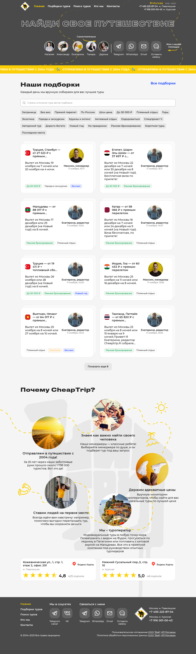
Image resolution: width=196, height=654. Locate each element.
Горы (165, 112)
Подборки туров (59, 6)
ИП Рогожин (168, 632)
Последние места (33, 132)
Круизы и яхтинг (80, 119)
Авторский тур (31, 125)
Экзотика (28, 119)
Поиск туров (82, 6)
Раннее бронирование (126, 125)
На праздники (97, 125)
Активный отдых (106, 119)
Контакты (113, 6)
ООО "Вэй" (154, 632)
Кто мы (98, 6)
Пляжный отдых (147, 112)
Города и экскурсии (52, 119)
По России (88, 112)
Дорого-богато (55, 125)
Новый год (77, 125)
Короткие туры (155, 125)
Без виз (45, 112)
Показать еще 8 (98, 366)
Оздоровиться (130, 119)
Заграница (29, 112)
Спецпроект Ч (153, 119)
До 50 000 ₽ (124, 112)
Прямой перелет (65, 112)
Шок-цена (105, 112)
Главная (39, 6)
